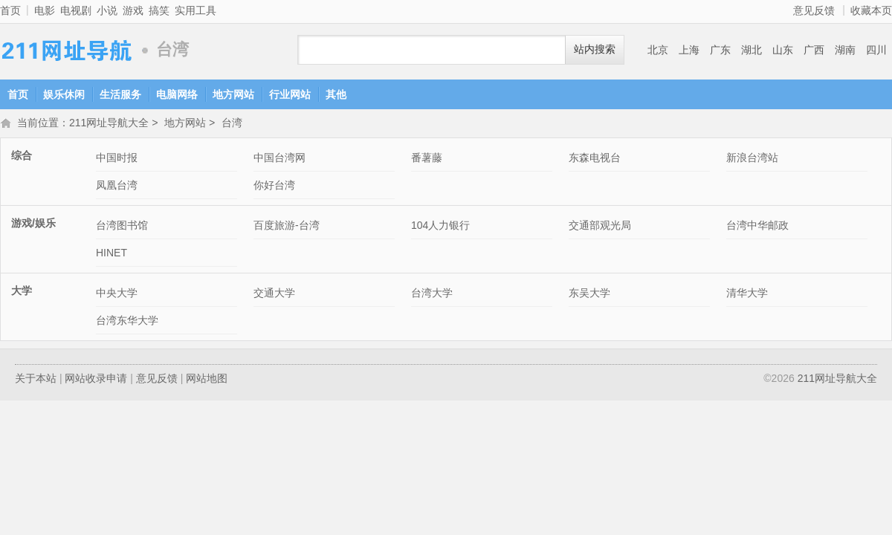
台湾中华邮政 (757, 227)
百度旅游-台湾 (286, 227)
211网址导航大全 (67, 50)
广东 (720, 50)
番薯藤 (426, 159)
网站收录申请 (96, 380)
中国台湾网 (279, 159)
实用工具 (195, 10)
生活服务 (120, 94)
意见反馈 (814, 10)
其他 (336, 94)
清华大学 (747, 294)
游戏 (133, 10)
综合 (21, 157)
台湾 (232, 124)
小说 (107, 10)
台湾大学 (432, 294)
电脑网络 (177, 94)
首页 (10, 10)
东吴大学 (589, 294)
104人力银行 (440, 227)
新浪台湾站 (752, 159)
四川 (876, 50)
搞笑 (159, 10)
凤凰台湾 (117, 186)
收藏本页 (871, 10)
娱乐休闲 (64, 94)
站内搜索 (594, 49)
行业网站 (290, 94)
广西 (814, 50)
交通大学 (274, 294)
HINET (111, 254)
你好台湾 (274, 186)
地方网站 (233, 94)
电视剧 (75, 10)
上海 (689, 50)
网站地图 (206, 380)
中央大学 (117, 294)
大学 (21, 292)
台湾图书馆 (122, 227)
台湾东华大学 (127, 322)
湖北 (751, 50)
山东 (782, 50)
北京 (657, 50)
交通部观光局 (600, 227)
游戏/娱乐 (33, 224)
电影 (44, 10)
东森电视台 (595, 159)
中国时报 (117, 159)
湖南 (845, 50)
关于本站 (35, 380)
